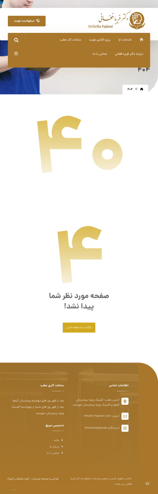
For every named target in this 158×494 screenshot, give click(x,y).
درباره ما (57, 447)
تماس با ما (55, 453)
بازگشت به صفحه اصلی (79, 327)
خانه (59, 440)
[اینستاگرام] (16, 54)
